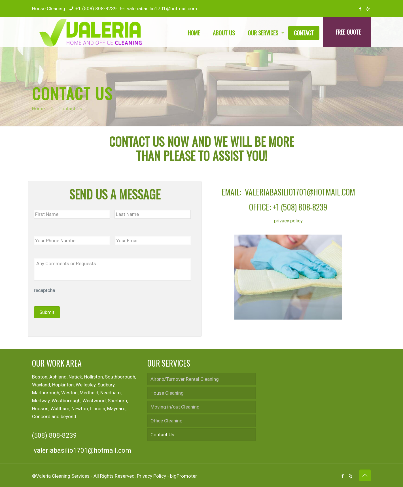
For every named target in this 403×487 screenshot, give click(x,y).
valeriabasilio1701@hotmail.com (162, 8)
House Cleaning (167, 393)
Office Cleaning (166, 421)
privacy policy (288, 221)
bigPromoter (183, 476)
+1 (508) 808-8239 (96, 8)
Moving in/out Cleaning (175, 407)
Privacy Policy (151, 476)
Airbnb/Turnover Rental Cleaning (184, 379)
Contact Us (162, 434)
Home (38, 108)
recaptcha (44, 290)
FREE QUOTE (348, 32)
